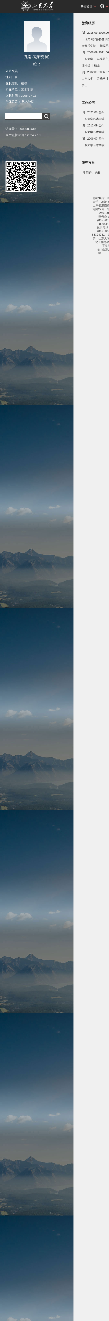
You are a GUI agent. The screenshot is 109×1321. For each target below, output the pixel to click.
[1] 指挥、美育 (91, 172)
